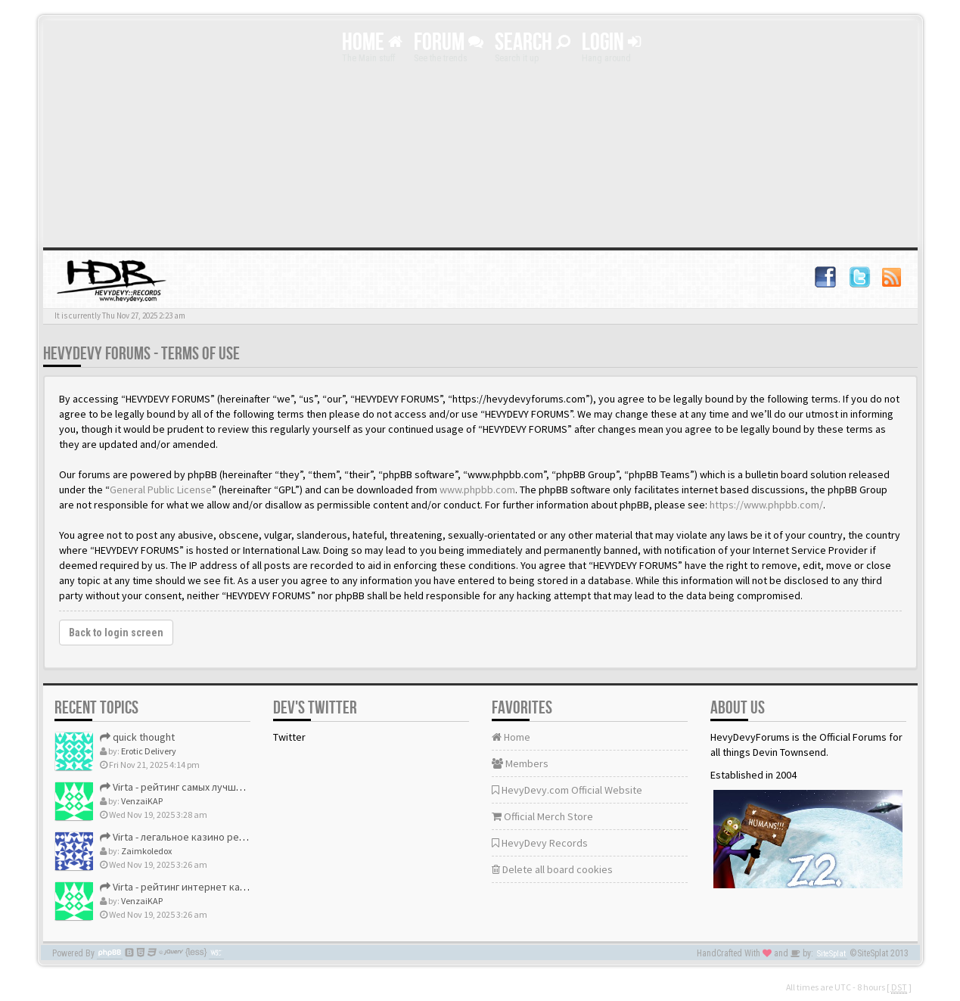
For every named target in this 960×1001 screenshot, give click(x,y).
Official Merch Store (542, 816)
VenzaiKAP (142, 801)
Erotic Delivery (148, 751)
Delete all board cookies (552, 869)
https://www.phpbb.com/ (766, 504)
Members (520, 763)
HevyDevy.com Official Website (567, 790)
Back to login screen (116, 632)
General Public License (161, 489)
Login (611, 43)
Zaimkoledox (146, 850)
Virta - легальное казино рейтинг (183, 837)
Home (372, 43)
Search (532, 43)
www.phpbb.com (477, 489)
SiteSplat (831, 954)
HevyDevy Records (540, 843)
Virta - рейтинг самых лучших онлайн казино (209, 787)
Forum (448, 43)
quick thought (137, 737)
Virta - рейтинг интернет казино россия (199, 887)
